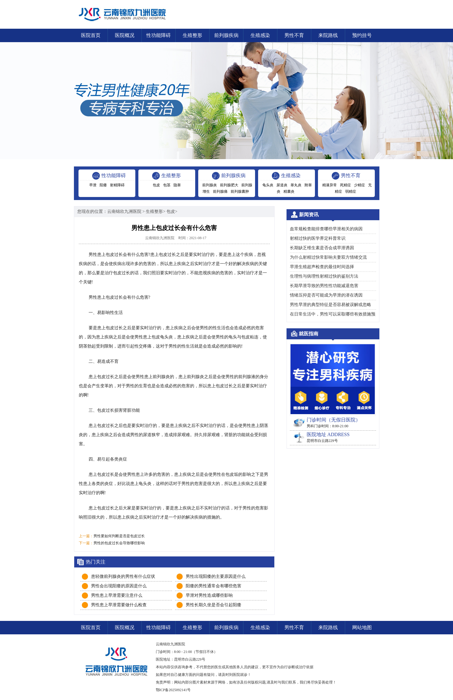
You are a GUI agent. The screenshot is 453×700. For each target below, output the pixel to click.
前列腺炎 (209, 185)
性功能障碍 (158, 35)
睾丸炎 (295, 185)
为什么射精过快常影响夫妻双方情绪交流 (328, 257)
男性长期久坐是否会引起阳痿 (213, 605)
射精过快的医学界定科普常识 (317, 238)
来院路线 (328, 35)
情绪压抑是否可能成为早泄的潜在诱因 (326, 295)
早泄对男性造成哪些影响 (209, 595)
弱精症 (350, 191)
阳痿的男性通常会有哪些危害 (213, 586)
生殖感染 (260, 35)
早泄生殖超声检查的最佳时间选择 (322, 266)
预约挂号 (362, 35)
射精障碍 (117, 185)
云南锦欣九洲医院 (124, 211)
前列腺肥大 (229, 185)
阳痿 (103, 185)
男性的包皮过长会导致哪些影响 (119, 543)
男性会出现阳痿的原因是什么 (119, 586)
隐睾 (177, 185)
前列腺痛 (220, 191)
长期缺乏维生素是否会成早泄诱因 (322, 248)
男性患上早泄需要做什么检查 (119, 605)
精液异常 (329, 185)
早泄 (93, 185)
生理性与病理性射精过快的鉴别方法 (324, 276)
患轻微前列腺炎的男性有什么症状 (123, 576)
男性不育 (294, 35)
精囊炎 (288, 191)
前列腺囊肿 (240, 191)
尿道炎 (281, 185)
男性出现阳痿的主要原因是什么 (216, 576)
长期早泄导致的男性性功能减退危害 (324, 285)
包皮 (156, 185)
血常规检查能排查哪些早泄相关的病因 (326, 229)
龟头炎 (267, 185)
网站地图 (362, 627)
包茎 (166, 185)
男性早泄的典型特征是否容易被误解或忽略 (330, 304)
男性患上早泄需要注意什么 (116, 595)
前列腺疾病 (226, 35)
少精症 (359, 185)
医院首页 (90, 35)
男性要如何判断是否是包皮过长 (119, 536)
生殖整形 (192, 35)
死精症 (345, 185)
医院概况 (124, 35)
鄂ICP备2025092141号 (173, 690)
